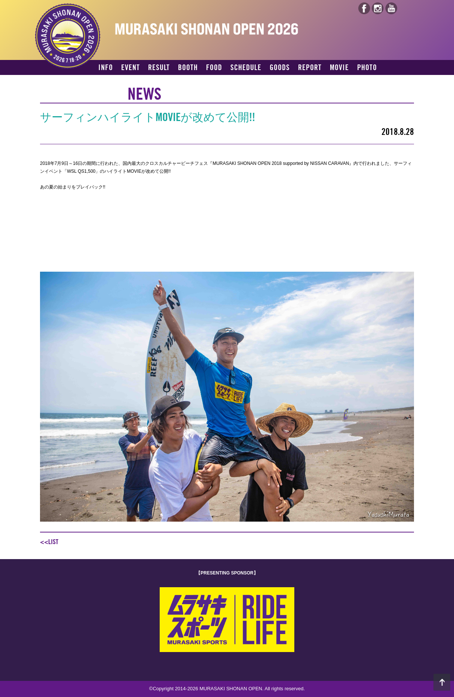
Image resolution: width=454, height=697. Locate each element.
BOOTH (188, 68)
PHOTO (367, 68)
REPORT (310, 68)
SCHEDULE (245, 68)
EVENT (130, 68)
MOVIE (339, 68)
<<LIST (49, 541)
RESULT (159, 68)
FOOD (214, 68)
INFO (105, 68)
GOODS (280, 68)
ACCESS (110, 81)
